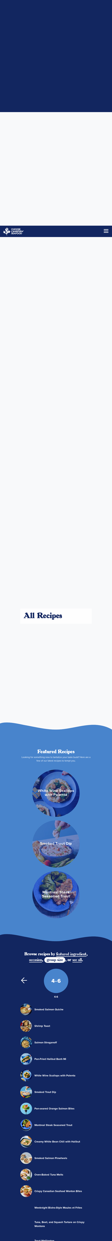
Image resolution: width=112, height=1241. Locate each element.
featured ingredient (71, 406)
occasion (35, 411)
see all (77, 411)
